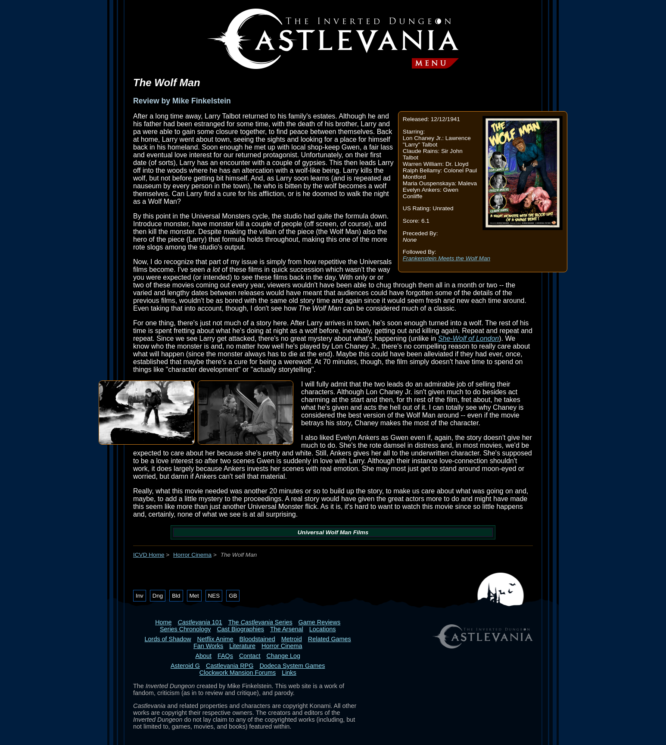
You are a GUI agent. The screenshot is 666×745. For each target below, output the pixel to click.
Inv (139, 595)
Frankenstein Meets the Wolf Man (446, 258)
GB (233, 595)
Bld (176, 595)
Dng (157, 595)
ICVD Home (149, 555)
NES (214, 595)
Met (194, 595)
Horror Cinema (192, 555)
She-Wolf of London (468, 338)
